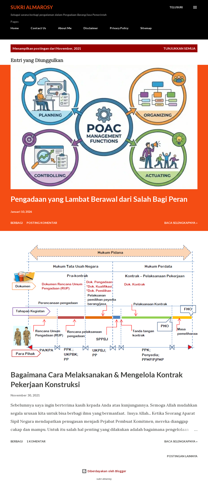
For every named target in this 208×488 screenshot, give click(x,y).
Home (15, 28)
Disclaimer (90, 28)
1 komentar (36, 441)
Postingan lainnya (182, 456)
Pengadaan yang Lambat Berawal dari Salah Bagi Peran (99, 198)
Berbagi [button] (17, 222)
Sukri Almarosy (32, 7)
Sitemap (146, 28)
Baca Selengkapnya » (180, 222)
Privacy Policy (119, 28)
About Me (65, 28)
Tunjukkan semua (179, 48)
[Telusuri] (176, 7)
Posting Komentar (42, 222)
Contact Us (38, 28)
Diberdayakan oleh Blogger (104, 471)
